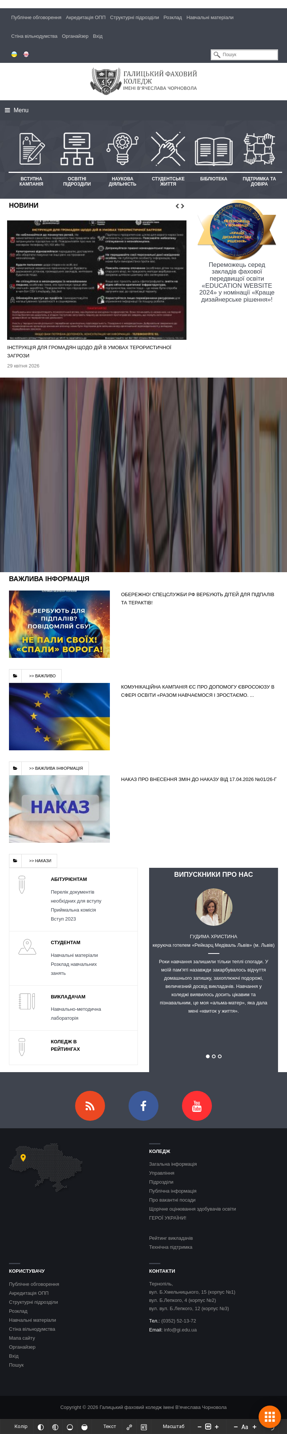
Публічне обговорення (36, 17)
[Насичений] (84, 1426)
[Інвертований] (40, 1426)
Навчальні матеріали (210, 17)
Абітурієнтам (69, 879)
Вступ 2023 (63, 919)
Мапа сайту (22, 1338)
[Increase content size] (216, 1426)
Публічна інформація (173, 1191)
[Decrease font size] (235, 1426)
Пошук (16, 1365)
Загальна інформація (173, 1164)
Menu (16, 110)
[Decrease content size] (199, 1426)
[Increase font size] (254, 1426)
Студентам (65, 942)
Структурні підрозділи (134, 17)
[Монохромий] (55, 1426)
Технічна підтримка (170, 1247)
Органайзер (75, 36)
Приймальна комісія (73, 910)
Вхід (98, 36)
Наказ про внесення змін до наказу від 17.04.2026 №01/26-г (199, 779)
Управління (162, 1173)
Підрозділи (161, 1182)
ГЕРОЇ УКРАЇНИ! (167, 1218)
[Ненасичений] (69, 1426)
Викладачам (68, 997)
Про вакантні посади (172, 1200)
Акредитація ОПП (85, 17)
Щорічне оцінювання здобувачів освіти (192, 1209)
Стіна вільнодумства (34, 36)
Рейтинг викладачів (171, 1238)
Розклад (173, 17)
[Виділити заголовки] (143, 1426)
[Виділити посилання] (129, 1426)
